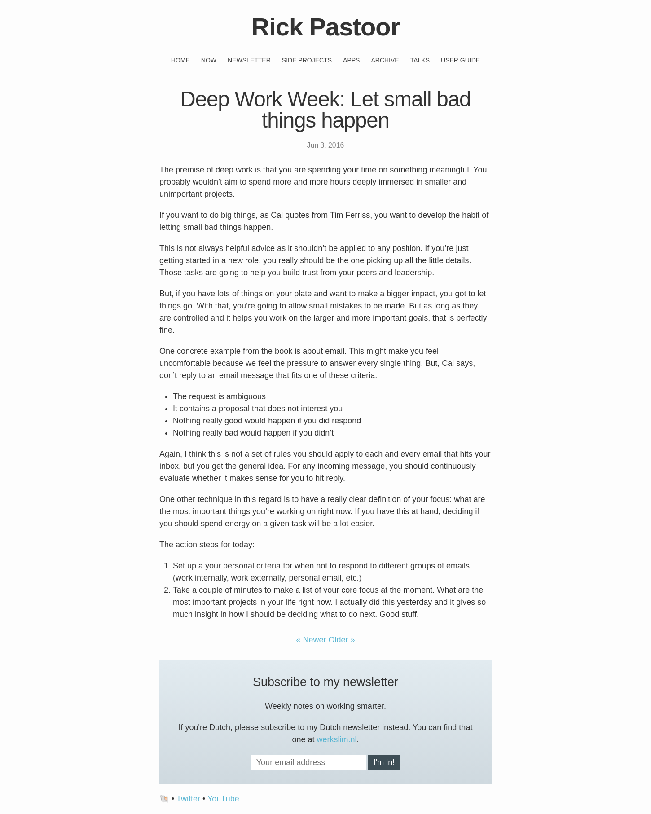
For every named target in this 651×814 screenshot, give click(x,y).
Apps (351, 60)
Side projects (307, 60)
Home (180, 60)
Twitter (188, 798)
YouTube (223, 798)
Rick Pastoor (325, 27)
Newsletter (249, 60)
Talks (420, 60)
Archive (385, 60)
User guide (460, 60)
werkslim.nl (337, 739)
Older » (342, 639)
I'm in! (384, 762)
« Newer (311, 639)
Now (208, 60)
